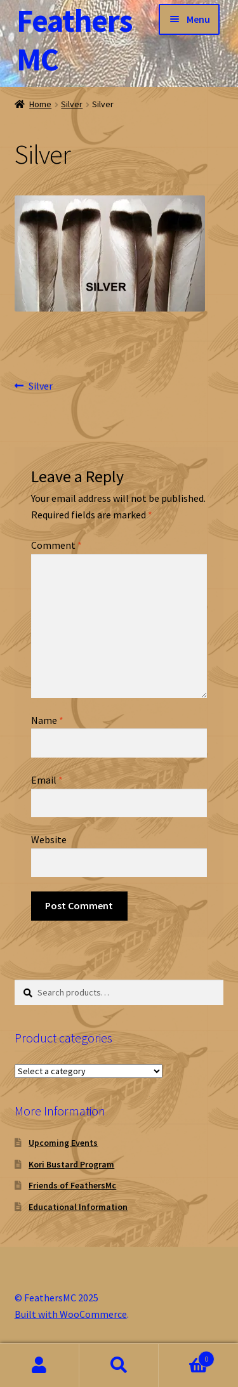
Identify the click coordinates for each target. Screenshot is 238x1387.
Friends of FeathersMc (72, 1185)
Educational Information (78, 1207)
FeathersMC (74, 40)
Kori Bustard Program (71, 1164)
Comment (56, 545)
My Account (39, 1365)
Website (49, 839)
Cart (187, 1356)
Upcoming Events (63, 1142)
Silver (72, 104)
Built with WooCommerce (71, 1314)
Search (119, 1365)
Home (40, 104)
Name (47, 720)
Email (47, 779)
